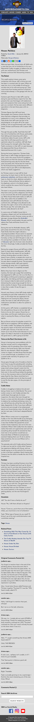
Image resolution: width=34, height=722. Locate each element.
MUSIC (24, 12)
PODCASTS (4, 12)
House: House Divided (11, 546)
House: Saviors (9, 549)
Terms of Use (17, 718)
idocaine (6, 242)
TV (28, 12)
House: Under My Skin (11, 543)
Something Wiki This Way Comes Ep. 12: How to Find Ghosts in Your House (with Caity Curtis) (17, 534)
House (7, 523)
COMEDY (18, 12)
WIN (31, 12)
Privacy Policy (9, 718)
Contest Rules (24, 718)
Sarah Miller (11, 54)
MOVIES (11, 12)
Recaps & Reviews (14, 58)
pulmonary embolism (8, 177)
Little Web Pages (22, 720)
